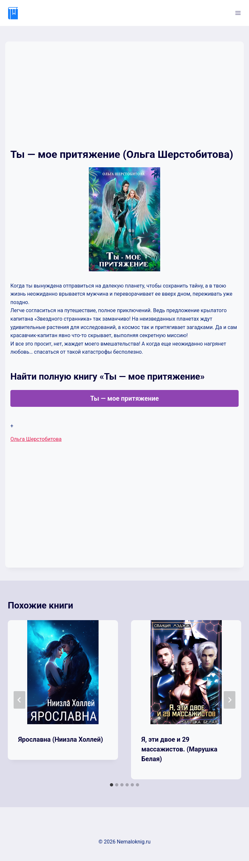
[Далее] (229, 700)
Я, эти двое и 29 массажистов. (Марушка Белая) (179, 749)
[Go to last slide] (19, 700)
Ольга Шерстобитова (36, 439)
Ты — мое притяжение (124, 398)
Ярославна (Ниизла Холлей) (60, 739)
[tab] (111, 784)
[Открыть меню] (238, 13)
